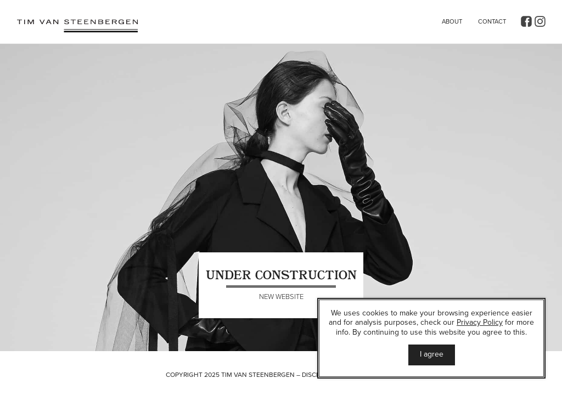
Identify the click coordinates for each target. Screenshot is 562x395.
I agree (431, 354)
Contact (492, 21)
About (452, 21)
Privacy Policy (480, 322)
